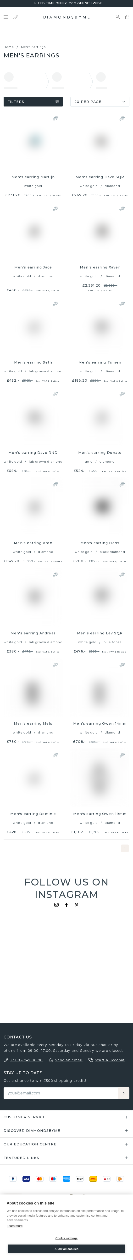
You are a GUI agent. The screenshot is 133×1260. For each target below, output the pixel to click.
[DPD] (107, 1179)
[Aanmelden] (123, 1093)
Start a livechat (110, 1060)
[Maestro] (53, 1179)
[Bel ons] (15, 17)
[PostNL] (120, 1179)
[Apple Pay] (80, 1179)
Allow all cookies (66, 1249)
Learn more (14, 1226)
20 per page (100, 102)
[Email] (61, 1093)
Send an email (69, 1060)
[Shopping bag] (127, 17)
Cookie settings (66, 1238)
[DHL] (93, 1179)
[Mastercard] (40, 1179)
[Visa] (26, 1179)
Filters (33, 102)
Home (9, 47)
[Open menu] (6, 17)
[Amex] (66, 1179)
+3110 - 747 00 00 (26, 1060)
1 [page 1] (125, 848)
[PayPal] (13, 1179)
